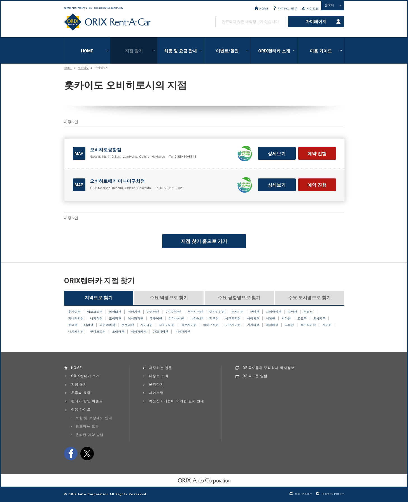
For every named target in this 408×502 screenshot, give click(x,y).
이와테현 (115, 312)
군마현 (254, 312)
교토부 (302, 318)
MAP (78, 153)
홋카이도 (83, 67)
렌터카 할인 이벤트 (87, 401)
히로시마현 (189, 325)
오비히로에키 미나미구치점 (117, 181)
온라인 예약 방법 (90, 435)
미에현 (270, 318)
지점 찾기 (134, 51)
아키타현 (153, 312)
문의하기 (156, 384)
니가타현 (96, 318)
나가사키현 (76, 332)
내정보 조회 (159, 376)
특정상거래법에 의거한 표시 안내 (176, 401)
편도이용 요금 (87, 426)
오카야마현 (167, 325)
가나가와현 (76, 318)
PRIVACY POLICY (332, 494)
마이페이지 (316, 21)
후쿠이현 (156, 318)
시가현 (286, 318)
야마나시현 (176, 318)
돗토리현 (128, 325)
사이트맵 (312, 8)
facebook (71, 453)
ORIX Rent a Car (107, 22)
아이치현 (253, 318)
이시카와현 (135, 318)
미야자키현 (138, 332)
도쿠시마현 (233, 325)
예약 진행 (317, 153)
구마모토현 (98, 332)
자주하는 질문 (287, 8)
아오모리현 (94, 312)
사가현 (327, 325)
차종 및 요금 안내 (180, 51)
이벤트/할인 (227, 51)
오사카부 (319, 318)
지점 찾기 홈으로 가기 (204, 241)
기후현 (214, 318)
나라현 (88, 325)
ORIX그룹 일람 (255, 376)
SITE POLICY (303, 494)
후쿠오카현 (308, 325)
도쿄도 (308, 312)
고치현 (289, 325)
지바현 (292, 312)
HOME (263, 8)
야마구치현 (211, 325)
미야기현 (134, 312)
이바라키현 (217, 312)
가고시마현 (160, 332)
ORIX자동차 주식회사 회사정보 (269, 368)
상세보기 (277, 153)
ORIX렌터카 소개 (274, 51)
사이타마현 (273, 312)
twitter (87, 453)
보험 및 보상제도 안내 (94, 418)
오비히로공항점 (105, 149)
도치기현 (237, 312)
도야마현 (115, 318)
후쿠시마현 (195, 312)
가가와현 (253, 325)
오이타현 (118, 332)
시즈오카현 (233, 318)
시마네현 (147, 325)
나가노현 (196, 318)
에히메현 (272, 325)
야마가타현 (173, 312)
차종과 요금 (81, 393)
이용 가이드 (321, 51)
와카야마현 (107, 325)
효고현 (73, 325)
